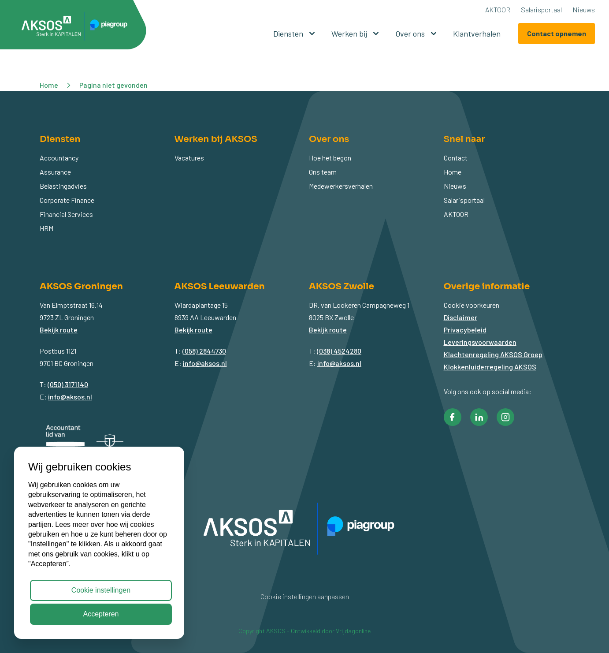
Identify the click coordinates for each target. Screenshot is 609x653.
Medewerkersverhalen (341, 186)
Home (452, 172)
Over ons (417, 33)
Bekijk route (59, 329)
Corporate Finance (67, 200)
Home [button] (49, 85)
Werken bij (356, 33)
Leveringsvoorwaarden (480, 342)
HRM (46, 228)
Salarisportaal (541, 9)
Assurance (55, 172)
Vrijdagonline (353, 630)
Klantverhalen (477, 33)
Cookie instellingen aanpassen (304, 596)
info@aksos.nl (70, 396)
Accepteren (101, 614)
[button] (77, 27)
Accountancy (59, 157)
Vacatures (189, 157)
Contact (456, 157)
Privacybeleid (465, 329)
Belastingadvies (63, 186)
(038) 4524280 (339, 351)
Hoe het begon (330, 157)
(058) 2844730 (204, 351)
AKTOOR (497, 9)
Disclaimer (460, 317)
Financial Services (66, 214)
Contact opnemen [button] (556, 33)
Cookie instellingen (100, 590)
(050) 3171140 (68, 384)
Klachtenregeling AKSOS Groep (493, 354)
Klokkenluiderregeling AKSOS (490, 366)
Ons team (323, 172)
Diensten (295, 33)
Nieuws (583, 9)
